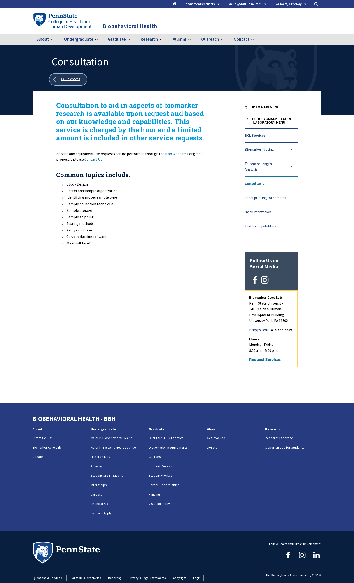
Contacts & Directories (85, 570)
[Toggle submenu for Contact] (255, 39)
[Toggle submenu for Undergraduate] (99, 39)
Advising (97, 458)
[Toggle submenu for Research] (164, 39)
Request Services (265, 351)
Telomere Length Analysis (258, 166)
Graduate (117, 39)
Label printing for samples (265, 197)
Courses (155, 449)
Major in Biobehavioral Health (112, 430)
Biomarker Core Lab (47, 439)
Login (196, 570)
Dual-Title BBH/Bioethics (166, 430)
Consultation (256, 183)
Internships (99, 477)
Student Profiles (160, 468)
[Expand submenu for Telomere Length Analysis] (291, 166)
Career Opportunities (164, 477)
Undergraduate (78, 39)
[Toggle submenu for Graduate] (131, 39)
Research (149, 39)
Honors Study (100, 449)
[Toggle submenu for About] (55, 39)
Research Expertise (279, 430)
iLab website (175, 153)
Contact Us (93, 159)
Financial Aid (99, 496)
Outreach (210, 39)
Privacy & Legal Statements (147, 570)
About (43, 39)
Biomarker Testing (259, 149)
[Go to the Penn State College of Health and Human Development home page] (62, 20)
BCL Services (255, 135)
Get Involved (216, 430)
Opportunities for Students (284, 439)
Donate (38, 449)
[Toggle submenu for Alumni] (192, 39)
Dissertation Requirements (168, 439)
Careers (96, 486)
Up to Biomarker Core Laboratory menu (272, 120)
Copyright (179, 570)
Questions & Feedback (48, 570)
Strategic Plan (43, 430)
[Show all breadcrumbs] (68, 79)
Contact (241, 39)
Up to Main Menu (265, 107)
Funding (154, 486)
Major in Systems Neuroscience (113, 439)
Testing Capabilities (260, 226)
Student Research (162, 458)
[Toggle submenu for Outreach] (225, 39)
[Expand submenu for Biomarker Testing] (291, 150)
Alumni (179, 39)
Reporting (115, 570)
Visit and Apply (101, 505)
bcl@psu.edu (259, 322)
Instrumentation (258, 211)
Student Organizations (107, 468)
